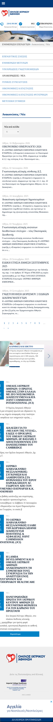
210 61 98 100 (12, 23)
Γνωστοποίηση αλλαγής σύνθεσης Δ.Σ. (22, 171)
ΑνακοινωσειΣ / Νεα (13, 75)
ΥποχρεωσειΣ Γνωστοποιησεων (20, 69)
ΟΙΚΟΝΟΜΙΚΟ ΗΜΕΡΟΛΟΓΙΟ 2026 (21, 146)
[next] (49, 356)
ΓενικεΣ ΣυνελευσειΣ (14, 82)
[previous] (4, 356)
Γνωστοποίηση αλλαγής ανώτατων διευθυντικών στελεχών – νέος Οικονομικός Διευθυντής (24, 231)
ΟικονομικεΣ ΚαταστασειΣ (17, 88)
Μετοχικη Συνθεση (13, 101)
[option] (26, 353)
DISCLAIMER (26, 695)
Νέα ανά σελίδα (11, 127)
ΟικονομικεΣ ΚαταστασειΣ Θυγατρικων (25, 94)
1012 (32, 23)
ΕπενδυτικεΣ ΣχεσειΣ (14, 56)
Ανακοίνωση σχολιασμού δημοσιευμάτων (23, 199)
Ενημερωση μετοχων (15, 63)
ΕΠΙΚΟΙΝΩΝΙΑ (45, 23)
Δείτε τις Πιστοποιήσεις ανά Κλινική (26, 674)
